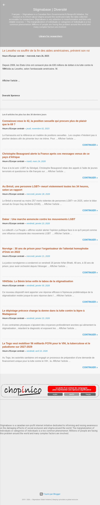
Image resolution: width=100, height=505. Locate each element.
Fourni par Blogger (50, 494)
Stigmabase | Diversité (50, 9)
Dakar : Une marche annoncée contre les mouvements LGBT (38, 219)
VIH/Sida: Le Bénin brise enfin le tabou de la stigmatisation (37, 281)
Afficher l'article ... (11, 80)
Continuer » (90, 145)
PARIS (50, 411)
